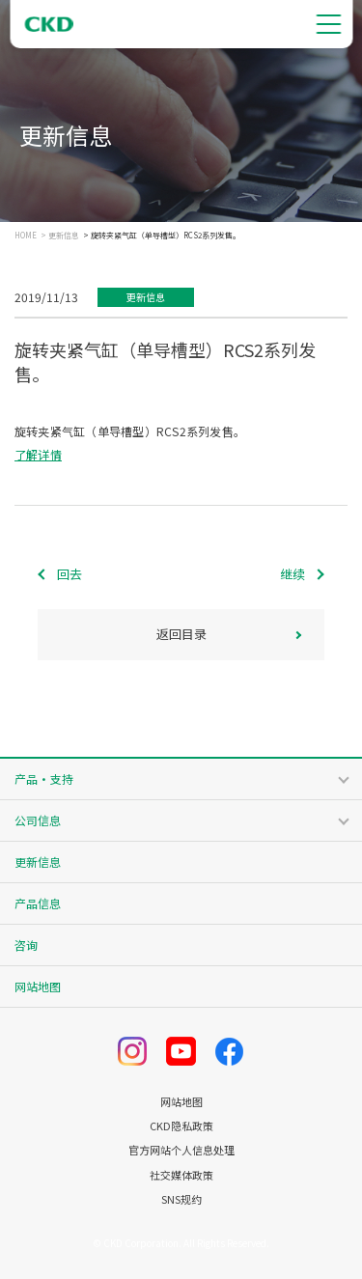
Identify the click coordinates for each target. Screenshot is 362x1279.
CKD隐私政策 (181, 1126)
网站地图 (37, 986)
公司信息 (37, 820)
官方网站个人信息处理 (181, 1150)
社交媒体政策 (181, 1175)
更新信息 (63, 235)
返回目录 (181, 634)
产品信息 (37, 903)
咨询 (26, 944)
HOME (25, 235)
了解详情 (38, 454)
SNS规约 (181, 1199)
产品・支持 (43, 778)
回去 (69, 574)
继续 (292, 574)
